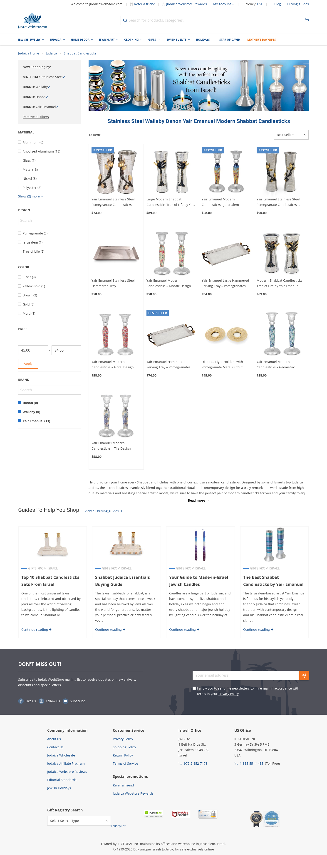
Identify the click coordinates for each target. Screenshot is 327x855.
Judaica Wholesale (61, 755)
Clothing (131, 40)
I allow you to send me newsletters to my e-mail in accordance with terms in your (248, 691)
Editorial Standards (62, 780)
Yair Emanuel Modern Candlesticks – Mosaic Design (168, 283)
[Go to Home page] (32, 20)
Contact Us (55, 747)
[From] (33, 350)
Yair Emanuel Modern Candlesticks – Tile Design (111, 446)
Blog (277, 4)
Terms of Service (125, 763)
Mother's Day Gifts (261, 40)
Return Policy (123, 755)
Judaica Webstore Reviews (67, 772)
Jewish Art (107, 40)
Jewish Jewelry (29, 40)
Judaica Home (28, 53)
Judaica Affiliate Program (66, 763)
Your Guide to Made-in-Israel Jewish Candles (198, 581)
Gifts (152, 40)
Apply (28, 364)
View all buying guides (104, 511)
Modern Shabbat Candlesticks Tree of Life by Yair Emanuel (279, 283)
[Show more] (31, 196)
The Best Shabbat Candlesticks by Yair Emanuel (274, 581)
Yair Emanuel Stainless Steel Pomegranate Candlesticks (113, 202)
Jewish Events (176, 40)
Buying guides (298, 4)
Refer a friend (142, 4)
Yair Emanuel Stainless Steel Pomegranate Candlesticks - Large (278, 202)
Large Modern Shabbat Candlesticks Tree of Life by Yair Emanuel (170, 202)
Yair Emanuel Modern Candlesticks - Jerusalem (220, 202)
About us (54, 739)
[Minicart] (307, 20)
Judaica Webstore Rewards (184, 4)
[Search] (49, 220)
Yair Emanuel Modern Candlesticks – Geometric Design (276, 365)
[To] (67, 350)
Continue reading (36, 630)
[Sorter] (291, 135)
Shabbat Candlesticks (80, 53)
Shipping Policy (124, 747)
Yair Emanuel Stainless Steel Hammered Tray (113, 283)
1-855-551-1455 (251, 763)
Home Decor (80, 40)
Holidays (203, 40)
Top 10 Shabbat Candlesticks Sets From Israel (50, 581)
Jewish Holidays (59, 788)
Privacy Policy (228, 694)
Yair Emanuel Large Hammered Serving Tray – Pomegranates (225, 283)
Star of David (229, 40)
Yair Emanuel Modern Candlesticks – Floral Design (113, 365)
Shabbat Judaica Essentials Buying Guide (122, 581)
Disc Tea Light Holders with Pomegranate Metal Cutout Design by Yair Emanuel (222, 365)
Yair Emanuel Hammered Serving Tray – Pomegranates (168, 365)
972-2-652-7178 (195, 763)
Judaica (55, 40)
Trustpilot (118, 826)
